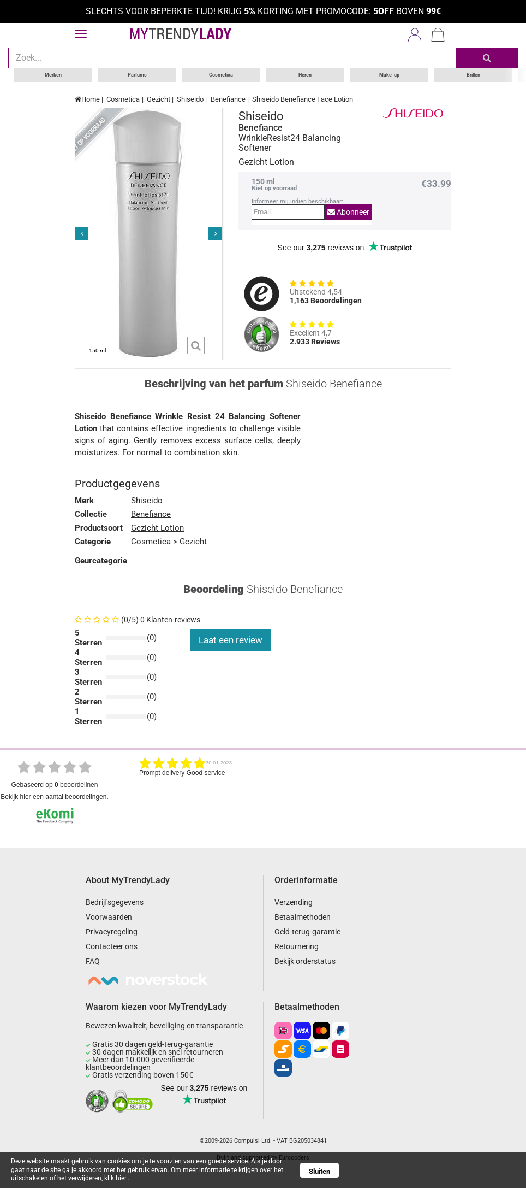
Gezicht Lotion (157, 528)
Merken (53, 75)
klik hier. (116, 1178)
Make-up (389, 75)
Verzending (293, 902)
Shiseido (190, 99)
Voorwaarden (109, 917)
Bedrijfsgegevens (115, 902)
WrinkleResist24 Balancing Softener (289, 143)
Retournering (296, 946)
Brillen (473, 75)
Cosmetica (221, 75)
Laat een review (230, 639)
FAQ (93, 961)
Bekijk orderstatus (305, 961)
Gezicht (158, 99)
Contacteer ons (112, 946)
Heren (305, 75)
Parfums (137, 75)
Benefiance (228, 99)
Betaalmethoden (302, 917)
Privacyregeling (112, 931)
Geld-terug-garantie (307, 931)
